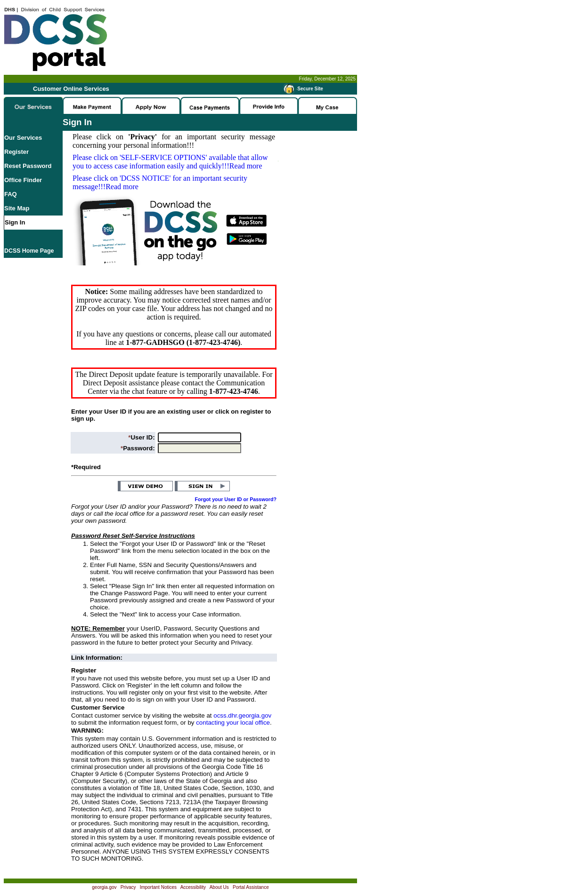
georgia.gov (104, 887)
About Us (219, 887)
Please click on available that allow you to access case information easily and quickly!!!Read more (170, 161)
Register (16, 151)
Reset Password (27, 165)
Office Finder (23, 180)
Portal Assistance (251, 887)
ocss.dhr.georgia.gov (242, 715)
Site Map (16, 208)
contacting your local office (233, 722)
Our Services (23, 137)
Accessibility (193, 887)
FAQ (10, 194)
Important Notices (158, 887)
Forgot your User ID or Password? (236, 499)
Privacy (128, 887)
